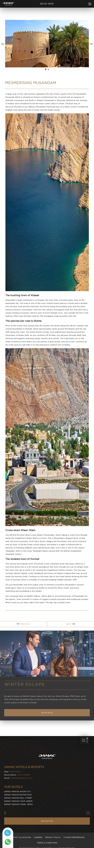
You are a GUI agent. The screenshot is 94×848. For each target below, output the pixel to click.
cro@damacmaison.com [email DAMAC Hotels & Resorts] (21, 778)
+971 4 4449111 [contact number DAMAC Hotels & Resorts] (23, 775)
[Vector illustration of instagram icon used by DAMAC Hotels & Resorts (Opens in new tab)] (88, 813)
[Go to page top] (84, 740)
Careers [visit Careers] (38, 837)
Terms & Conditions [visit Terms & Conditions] (47, 843)
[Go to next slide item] (91, 44)
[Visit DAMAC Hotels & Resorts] (47, 757)
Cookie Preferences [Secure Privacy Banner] (74, 837)
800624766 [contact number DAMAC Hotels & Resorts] (14, 772)
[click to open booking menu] (47, 4)
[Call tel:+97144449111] (8, 834)
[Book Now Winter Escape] (47, 721)
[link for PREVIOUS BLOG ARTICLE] (23, 633)
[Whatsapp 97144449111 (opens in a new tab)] (8, 843)
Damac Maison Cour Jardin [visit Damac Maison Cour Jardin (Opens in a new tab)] (18, 801)
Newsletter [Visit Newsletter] (47, 821)
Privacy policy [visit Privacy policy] (53, 837)
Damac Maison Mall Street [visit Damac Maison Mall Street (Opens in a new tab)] (18, 798)
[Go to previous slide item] (2, 44)
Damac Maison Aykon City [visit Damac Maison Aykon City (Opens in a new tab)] (17, 791)
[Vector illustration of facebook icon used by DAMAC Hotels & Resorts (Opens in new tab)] (5, 813)
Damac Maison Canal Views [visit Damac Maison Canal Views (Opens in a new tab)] (18, 804)
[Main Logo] (8, 3)
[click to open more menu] (89, 4)
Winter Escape (24, 693)
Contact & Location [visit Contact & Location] (20, 837)
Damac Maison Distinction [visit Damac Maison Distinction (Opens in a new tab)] (17, 795)
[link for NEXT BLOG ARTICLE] (70, 633)
